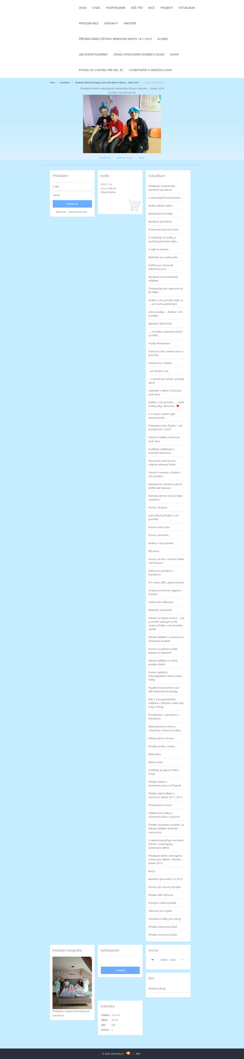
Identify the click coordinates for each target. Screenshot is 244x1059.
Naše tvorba (155, 762)
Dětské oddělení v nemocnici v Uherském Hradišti (166, 638)
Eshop (174, 54)
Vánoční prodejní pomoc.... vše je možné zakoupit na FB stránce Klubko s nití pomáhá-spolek (166, 623)
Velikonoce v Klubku (160, 363)
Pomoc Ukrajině (157, 507)
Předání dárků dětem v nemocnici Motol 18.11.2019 (115, 39)
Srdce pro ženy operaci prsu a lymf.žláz (165, 353)
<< (153, 959)
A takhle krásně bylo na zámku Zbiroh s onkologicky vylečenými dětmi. (166, 844)
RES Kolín (153, 551)
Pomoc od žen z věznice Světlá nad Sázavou (166, 560)
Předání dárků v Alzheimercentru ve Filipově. (165, 783)
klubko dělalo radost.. (161, 205)
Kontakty (111, 23)
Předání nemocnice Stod (162, 926)
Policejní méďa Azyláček (162, 903)
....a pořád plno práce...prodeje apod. (166, 380)
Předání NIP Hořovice (160, 895)
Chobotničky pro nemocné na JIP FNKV (165, 290)
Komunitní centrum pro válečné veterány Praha (162, 462)
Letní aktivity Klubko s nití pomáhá (163, 517)
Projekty (167, 8)
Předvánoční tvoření (160, 805)
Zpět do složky (125, 157)
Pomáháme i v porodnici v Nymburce (163, 716)
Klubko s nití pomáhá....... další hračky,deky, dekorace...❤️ (166, 404)
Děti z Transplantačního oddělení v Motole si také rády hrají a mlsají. (166, 703)
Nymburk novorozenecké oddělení (163, 278)
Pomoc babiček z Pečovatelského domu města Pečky (165, 676)
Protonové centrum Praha (163, 229)
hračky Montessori (159, 343)
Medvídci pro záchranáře (162, 257)
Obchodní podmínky (93, 54)
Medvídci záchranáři (160, 610)
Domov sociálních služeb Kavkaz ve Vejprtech (162, 650)
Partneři (130, 23)
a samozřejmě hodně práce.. (164, 197)
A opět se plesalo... (159, 249)
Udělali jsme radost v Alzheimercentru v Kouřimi (164, 814)
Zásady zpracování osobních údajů (139, 54)
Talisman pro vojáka (160, 910)
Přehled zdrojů (157, 988)
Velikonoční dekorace (160, 602)
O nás (96, 8)
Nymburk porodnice (160, 221)
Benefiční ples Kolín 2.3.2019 (165, 879)
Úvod (83, 8)
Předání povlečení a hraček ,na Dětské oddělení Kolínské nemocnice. (166, 828)
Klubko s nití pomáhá (160, 543)
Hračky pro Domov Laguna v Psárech (165, 592)
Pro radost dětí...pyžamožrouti (166, 582)
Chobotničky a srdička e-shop (150, 70)
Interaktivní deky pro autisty (164, 918)
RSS (138, 1053)
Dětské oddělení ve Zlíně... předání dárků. (163, 662)
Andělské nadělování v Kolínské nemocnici (161, 450)
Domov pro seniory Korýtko (164, 887)
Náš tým (137, 8)
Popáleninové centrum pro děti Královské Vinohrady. (164, 689)
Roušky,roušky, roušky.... (162, 746)
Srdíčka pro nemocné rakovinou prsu (160, 267)
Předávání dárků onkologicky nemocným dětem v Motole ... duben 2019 (106, 82)
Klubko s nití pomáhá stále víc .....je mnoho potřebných (165, 302)
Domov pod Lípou (159, 527)
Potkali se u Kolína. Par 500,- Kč (101, 70)
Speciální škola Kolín (160, 323)
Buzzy (151, 871)
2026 (173, 959)
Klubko (162, 39)
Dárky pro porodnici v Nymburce (161, 572)
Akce (151, 8)
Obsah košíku (108, 192)
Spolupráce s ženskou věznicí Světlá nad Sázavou (165, 485)
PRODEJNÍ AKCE (89, 23)
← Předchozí (104, 157)
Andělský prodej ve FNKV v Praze (164, 771)
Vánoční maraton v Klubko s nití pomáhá (164, 474)
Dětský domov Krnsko (161, 738)
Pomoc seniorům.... (159, 535)
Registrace (61, 211)
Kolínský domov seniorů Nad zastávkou (165, 497)
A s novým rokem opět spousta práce (161, 415)
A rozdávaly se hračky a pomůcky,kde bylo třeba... (163, 239)
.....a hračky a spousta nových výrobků (165, 333)
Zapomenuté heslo (77, 211)
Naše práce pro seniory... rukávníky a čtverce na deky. (164, 728)
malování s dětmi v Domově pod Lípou (164, 392)
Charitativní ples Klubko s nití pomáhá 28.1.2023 (165, 427)
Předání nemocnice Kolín (162, 934)
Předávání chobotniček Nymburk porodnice (161, 187)
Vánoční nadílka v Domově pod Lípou (164, 439)
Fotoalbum (187, 8)
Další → (143, 157)
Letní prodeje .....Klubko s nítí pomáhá (165, 313)
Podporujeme (115, 8)
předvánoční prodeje (160, 213)
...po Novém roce (158, 371)
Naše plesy (154, 754)
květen (164, 959)
